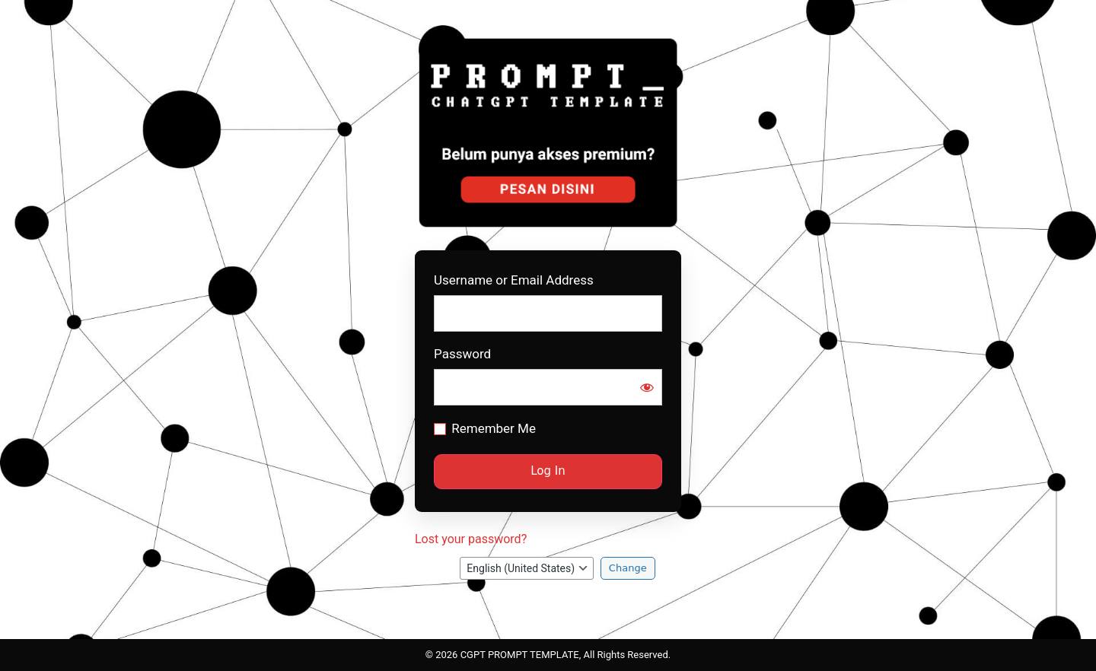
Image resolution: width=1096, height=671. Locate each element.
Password (462, 354)
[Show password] (647, 387)
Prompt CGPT (549, 132)
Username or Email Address (514, 280)
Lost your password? (471, 539)
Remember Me (493, 428)
